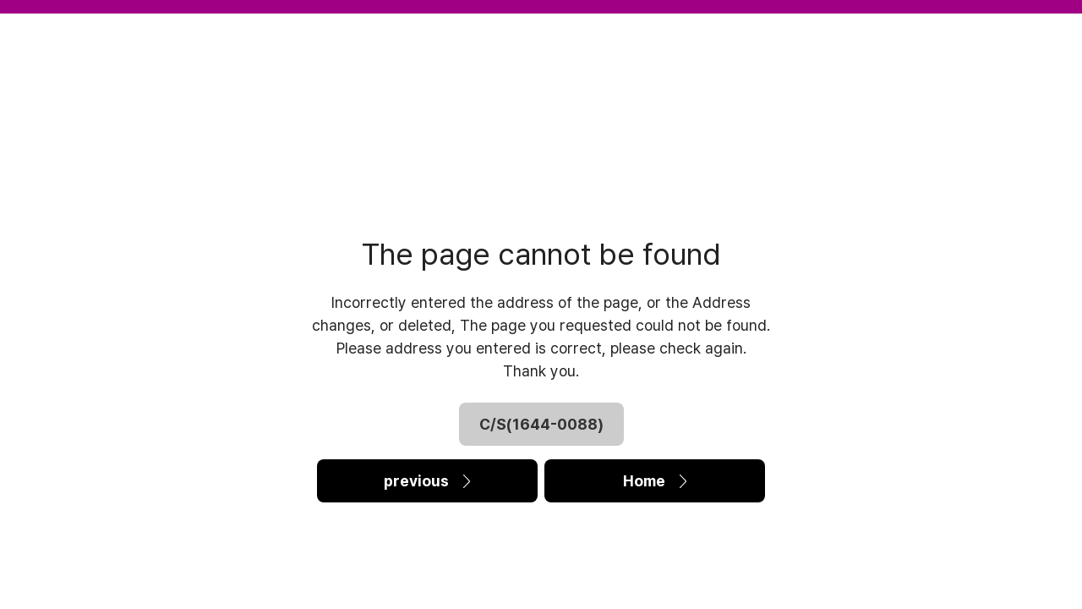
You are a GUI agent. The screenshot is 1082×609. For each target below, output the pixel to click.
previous (427, 481)
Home (654, 481)
